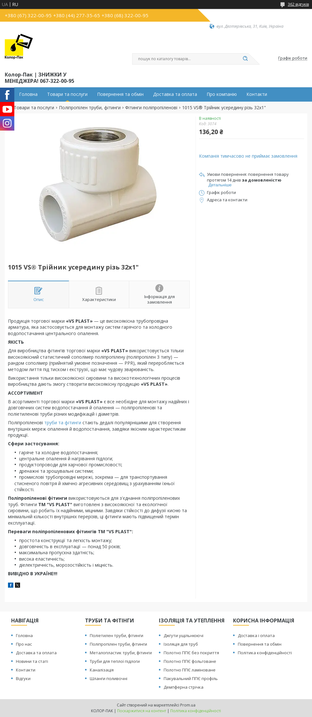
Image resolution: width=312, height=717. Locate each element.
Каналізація (102, 670)
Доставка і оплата (256, 635)
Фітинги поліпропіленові (151, 108)
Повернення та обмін (120, 94)
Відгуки (23, 678)
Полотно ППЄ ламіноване (190, 670)
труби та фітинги (62, 422)
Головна (28, 94)
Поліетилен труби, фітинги (116, 635)
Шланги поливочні (108, 678)
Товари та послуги (67, 94)
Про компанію (222, 94)
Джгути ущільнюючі (183, 635)
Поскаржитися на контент (141, 710)
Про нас (24, 644)
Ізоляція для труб (181, 644)
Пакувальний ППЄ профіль (191, 678)
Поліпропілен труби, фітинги (90, 108)
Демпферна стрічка (183, 687)
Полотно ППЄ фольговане (190, 661)
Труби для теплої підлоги (115, 661)
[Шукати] (245, 59)
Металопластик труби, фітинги (121, 653)
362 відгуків (298, 4)
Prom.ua (187, 705)
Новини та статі (32, 661)
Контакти (256, 94)
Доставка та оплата (175, 94)
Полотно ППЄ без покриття (191, 653)
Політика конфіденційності (265, 653)
